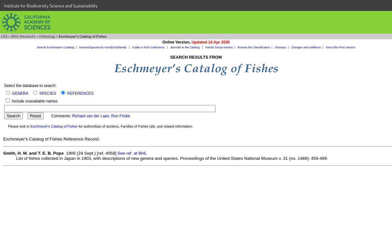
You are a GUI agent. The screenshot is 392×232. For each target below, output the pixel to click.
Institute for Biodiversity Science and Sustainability (51, 5)
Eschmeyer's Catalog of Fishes (54, 126)
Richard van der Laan (90, 116)
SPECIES (47, 93)
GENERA (20, 93)
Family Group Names (219, 47)
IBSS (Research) (23, 36)
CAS (4, 36)
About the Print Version (340, 47)
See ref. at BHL (132, 153)
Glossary (280, 47)
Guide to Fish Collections (149, 47)
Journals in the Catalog (185, 47)
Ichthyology (47, 36)
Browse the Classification (253, 47)
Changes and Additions (306, 47)
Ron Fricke (120, 116)
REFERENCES (80, 93)
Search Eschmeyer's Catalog (55, 47)
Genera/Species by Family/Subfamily (103, 47)
